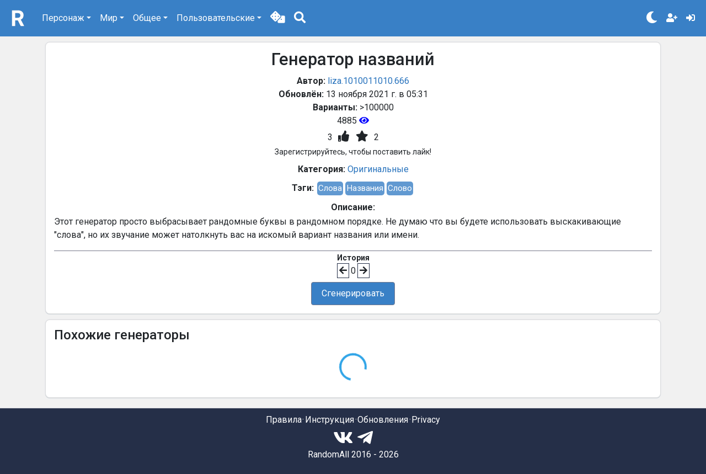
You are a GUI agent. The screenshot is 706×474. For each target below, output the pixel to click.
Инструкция (329, 419)
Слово (400, 188)
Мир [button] (108, 18)
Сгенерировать (353, 293)
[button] (278, 18)
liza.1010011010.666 (368, 81)
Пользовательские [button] (215, 18)
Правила (284, 419)
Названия (364, 188)
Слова (330, 188)
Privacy (425, 419)
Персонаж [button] (63, 18)
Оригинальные (378, 169)
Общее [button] (147, 18)
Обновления (382, 419)
